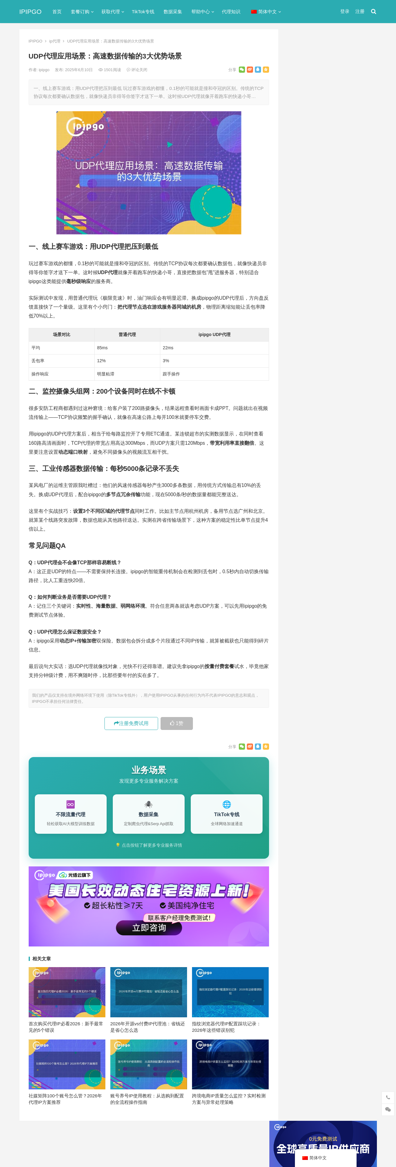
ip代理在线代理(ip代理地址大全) (331, 179)
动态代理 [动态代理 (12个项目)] (357, 626)
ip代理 (54, 41)
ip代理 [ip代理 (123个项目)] (355, 575)
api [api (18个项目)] (297, 575)
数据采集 (173, 11)
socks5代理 (302, 282)
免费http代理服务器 (318, 205)
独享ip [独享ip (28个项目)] (352, 646)
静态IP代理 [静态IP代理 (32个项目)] (304, 666)
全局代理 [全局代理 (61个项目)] (302, 626)
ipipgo (45, 69)
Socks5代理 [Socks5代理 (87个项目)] (327, 595)
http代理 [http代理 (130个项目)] (332, 575)
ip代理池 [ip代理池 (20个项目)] (302, 585)
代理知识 (231, 11)
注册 (360, 11)
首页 (57, 11)
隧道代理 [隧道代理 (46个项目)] (328, 656)
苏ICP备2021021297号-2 (92, 1137)
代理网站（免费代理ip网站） (321, 168)
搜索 (361, 99)
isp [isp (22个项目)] (343, 585)
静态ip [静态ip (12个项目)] (352, 656)
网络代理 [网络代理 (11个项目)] (302, 656)
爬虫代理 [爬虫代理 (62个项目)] (328, 646)
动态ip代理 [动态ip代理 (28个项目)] (330, 626)
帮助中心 (200, 11)
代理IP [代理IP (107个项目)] (353, 595)
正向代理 (300, 359)
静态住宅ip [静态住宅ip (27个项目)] (334, 666)
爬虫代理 (300, 370)
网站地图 (126, 1137)
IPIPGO (30, 11)
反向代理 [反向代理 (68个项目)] (302, 636)
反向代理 (300, 337)
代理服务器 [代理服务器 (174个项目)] (334, 605)
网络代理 (300, 381)
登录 (344, 11)
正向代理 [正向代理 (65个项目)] (302, 646)
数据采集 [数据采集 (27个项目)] (357, 636)
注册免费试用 (131, 723)
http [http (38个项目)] (311, 575)
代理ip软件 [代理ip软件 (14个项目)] (304, 605)
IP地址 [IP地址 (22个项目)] (325, 585)
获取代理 (110, 11)
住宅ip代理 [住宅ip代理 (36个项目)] (304, 616)
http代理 (355, 1149)
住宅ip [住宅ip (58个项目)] (359, 605)
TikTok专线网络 (306, 293)
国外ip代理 (302, 348)
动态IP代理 (302, 326)
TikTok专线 (143, 11)
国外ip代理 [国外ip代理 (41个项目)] (330, 636)
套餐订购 (80, 11)
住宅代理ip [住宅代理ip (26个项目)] (333, 616)
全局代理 (300, 315)
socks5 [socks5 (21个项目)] (301, 595)
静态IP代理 (302, 392)
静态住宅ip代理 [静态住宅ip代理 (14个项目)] (308, 677)
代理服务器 (302, 304)
